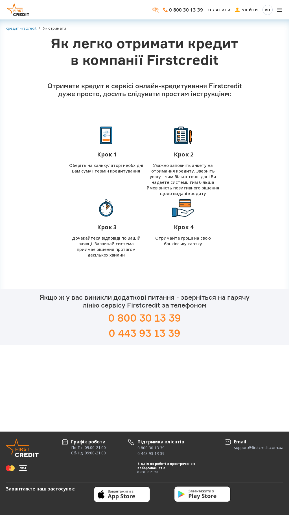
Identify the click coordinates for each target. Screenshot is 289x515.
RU (267, 9)
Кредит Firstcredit (21, 28)
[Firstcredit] (18, 9)
